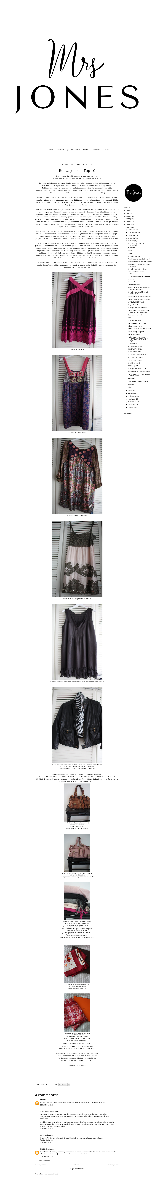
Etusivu (77, 1165)
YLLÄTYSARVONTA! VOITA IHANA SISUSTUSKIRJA (139, 375)
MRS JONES (60, 150)
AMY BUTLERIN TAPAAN (136, 302)
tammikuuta (132, 407)
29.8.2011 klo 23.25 (46, 1105)
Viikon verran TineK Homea (137, 323)
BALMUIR (131, 384)
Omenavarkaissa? (134, 285)
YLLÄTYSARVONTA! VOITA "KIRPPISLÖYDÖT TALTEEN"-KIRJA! (138, 339)
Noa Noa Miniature (134, 282)
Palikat (130, 253)
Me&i (129, 318)
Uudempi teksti (40, 1165)
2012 (128, 224)
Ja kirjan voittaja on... (135, 326)
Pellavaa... (131, 251)
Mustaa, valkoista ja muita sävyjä (139, 371)
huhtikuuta (132, 399)
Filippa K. (131, 279)
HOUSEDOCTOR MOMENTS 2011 (139, 355)
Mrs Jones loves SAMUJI (135, 357)
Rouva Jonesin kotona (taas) (137, 369)
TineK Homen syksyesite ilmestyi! (139, 259)
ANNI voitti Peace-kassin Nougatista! (136, 273)
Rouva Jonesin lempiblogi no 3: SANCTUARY (138, 293)
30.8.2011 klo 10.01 (46, 1129)
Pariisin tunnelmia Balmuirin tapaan (140, 262)
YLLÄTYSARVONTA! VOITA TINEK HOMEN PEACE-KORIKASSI (138, 311)
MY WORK (96, 150)
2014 (128, 219)
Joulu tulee (131, 248)
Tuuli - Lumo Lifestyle (47, 1111)
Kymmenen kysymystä (135, 315)
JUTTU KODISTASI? (73, 150)
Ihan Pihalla (131, 379)
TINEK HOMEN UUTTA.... (136, 352)
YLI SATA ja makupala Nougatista (139, 299)
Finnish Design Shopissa (136, 332)
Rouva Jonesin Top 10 (135, 256)
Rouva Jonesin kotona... (135, 321)
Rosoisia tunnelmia (134, 363)
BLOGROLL (106, 150)
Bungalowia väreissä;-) (135, 346)
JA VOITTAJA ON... (133, 366)
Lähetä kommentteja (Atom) (48, 1174)
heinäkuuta (132, 391)
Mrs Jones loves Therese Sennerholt (136, 244)
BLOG (51, 150)
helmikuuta (132, 404)
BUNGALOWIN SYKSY (135, 349)
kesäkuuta (131, 393)
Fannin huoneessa (134, 334)
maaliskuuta (132, 402)
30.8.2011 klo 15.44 (46, 1143)
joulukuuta (132, 230)
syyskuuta (131, 238)
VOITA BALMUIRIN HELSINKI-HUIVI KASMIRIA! (139, 265)
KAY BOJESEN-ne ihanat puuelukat (139, 276)
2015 (128, 216)
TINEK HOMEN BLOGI (135, 360)
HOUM (130, 387)
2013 (128, 222)
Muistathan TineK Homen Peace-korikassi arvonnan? (138, 288)
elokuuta (131, 241)
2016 (128, 213)
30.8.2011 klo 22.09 (46, 1157)
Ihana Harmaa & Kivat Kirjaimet (138, 381)
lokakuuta (131, 235)
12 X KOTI (86, 150)
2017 (128, 211)
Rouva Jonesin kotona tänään (137, 269)
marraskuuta (132, 232)
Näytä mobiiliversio (77, 1169)
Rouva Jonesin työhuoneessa (137, 308)
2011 (128, 227)
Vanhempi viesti (113, 1165)
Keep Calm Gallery (134, 305)
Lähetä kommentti (44, 1161)
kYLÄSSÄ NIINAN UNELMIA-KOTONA (140, 329)
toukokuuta (132, 396)
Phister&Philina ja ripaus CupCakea (139, 297)
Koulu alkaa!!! (132, 344)
